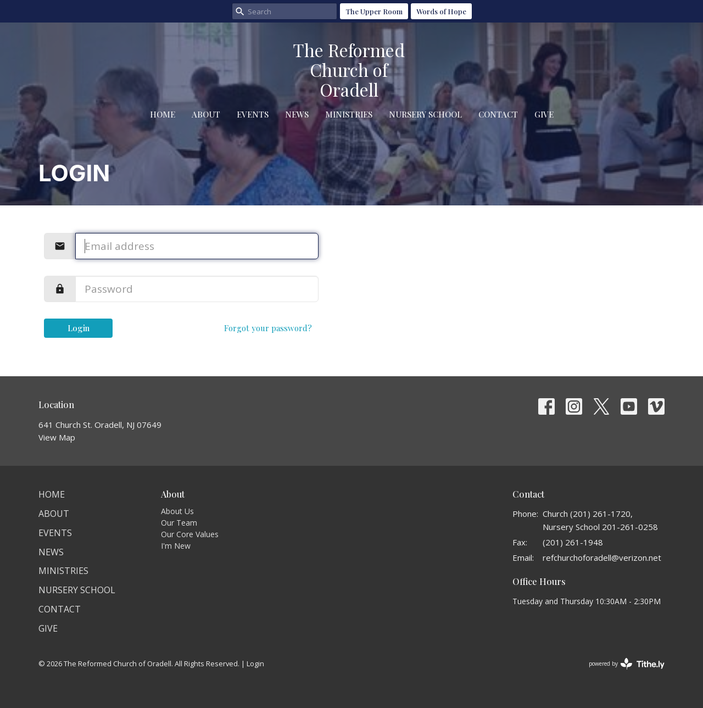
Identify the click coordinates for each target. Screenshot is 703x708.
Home (162, 114)
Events (253, 114)
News (297, 114)
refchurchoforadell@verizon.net (602, 557)
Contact (498, 114)
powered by (627, 664)
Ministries (348, 114)
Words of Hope (441, 11)
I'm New (176, 545)
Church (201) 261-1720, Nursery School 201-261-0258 (600, 520)
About (206, 114)
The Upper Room (374, 11)
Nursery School (425, 114)
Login (79, 327)
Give (544, 114)
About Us (177, 511)
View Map (56, 437)
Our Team (179, 522)
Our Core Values (190, 534)
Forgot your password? (268, 327)
